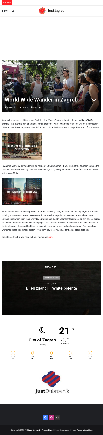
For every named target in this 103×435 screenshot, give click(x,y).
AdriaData (55, 430)
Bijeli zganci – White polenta (51, 288)
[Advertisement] (51, 36)
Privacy (73, 430)
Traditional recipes (51, 278)
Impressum (64, 430)
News (15, 65)
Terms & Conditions (85, 430)
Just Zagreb (11, 107)
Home (8, 65)
